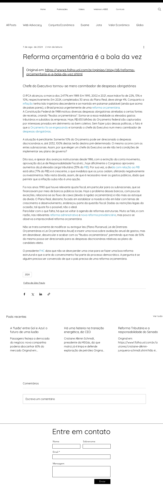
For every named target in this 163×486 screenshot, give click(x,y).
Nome (56, 441)
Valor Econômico (119, 25)
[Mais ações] (144, 47)
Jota (99, 25)
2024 (27, 274)
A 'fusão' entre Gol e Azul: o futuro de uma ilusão (28, 330)
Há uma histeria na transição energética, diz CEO (84, 330)
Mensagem (58, 463)
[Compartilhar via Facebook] (24, 294)
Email (55, 452)
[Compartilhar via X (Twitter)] (32, 294)
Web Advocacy (32, 25)
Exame (85, 25)
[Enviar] (102, 481)
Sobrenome (89, 441)
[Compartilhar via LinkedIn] (40, 294)
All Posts (11, 25)
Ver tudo (158, 316)
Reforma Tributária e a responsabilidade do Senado (138, 330)
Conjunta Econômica (61, 25)
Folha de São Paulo (34, 282)
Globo (140, 25)
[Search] (159, 9)
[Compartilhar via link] (48, 294)
